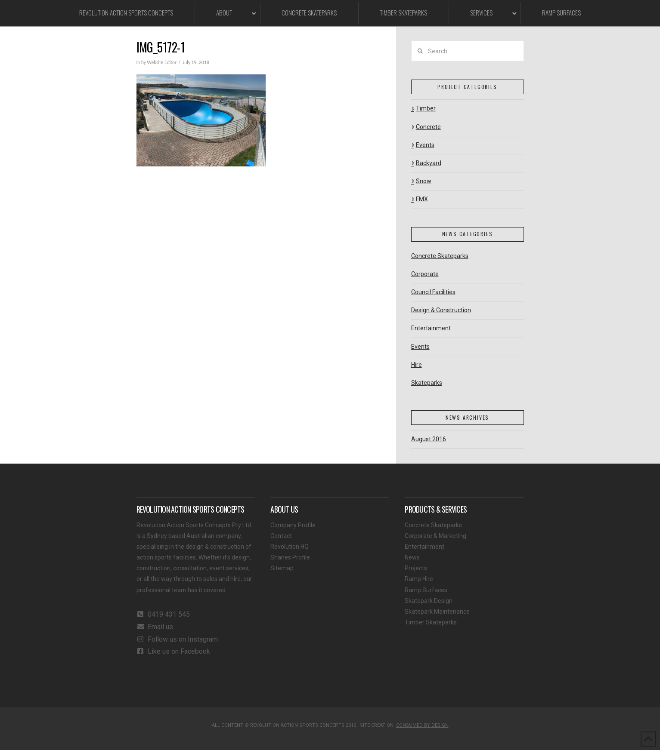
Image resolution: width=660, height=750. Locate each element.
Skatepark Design (428, 600)
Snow (421, 181)
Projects (416, 568)
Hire (416, 364)
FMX (419, 199)
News (412, 557)
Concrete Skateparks (439, 255)
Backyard (426, 163)
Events (422, 144)
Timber (423, 108)
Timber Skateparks (431, 622)
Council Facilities (433, 292)
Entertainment (431, 328)
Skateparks (426, 382)
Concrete (426, 126)
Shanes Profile (290, 557)
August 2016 (428, 439)
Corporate (425, 273)
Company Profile (293, 525)
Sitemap (282, 568)
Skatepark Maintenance (437, 611)
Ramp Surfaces (426, 590)
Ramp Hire (419, 578)
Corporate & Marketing (435, 535)
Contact (281, 535)
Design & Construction (441, 310)
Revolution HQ (289, 546)
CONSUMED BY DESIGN (422, 725)
